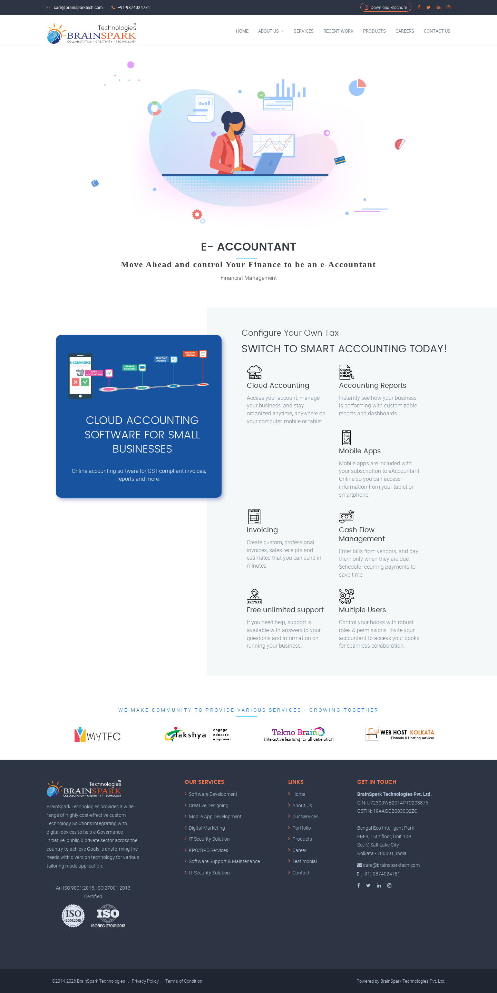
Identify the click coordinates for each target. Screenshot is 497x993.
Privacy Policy (145, 981)
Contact (301, 872)
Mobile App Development (215, 816)
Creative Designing (208, 805)
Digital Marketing (207, 827)
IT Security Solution (209, 839)
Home (242, 31)
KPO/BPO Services (208, 850)
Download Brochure (386, 7)
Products (374, 31)
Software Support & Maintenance (224, 861)
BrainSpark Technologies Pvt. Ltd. (412, 981)
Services (304, 31)
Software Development (213, 794)
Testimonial (304, 861)
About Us (268, 31)
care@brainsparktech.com (78, 7)
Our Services (305, 816)
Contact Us (437, 31)
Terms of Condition (183, 981)
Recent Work (338, 31)
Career (299, 850)
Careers (405, 31)
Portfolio (301, 827)
